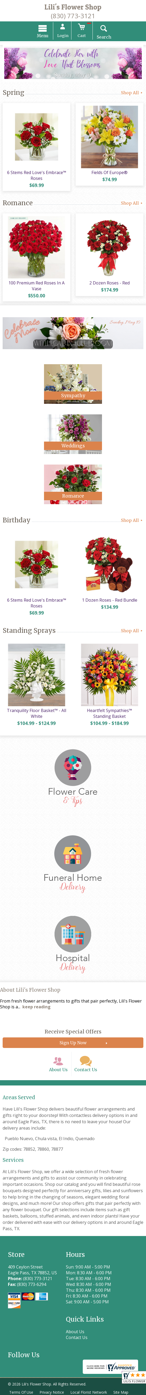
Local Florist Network (88, 1392)
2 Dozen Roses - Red (109, 283)
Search (104, 37)
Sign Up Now (73, 1042)
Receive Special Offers (73, 1031)
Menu (42, 35)
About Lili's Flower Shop (30, 990)
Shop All (132, 92)
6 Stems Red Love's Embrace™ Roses (36, 175)
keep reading (36, 1007)
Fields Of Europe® (109, 172)
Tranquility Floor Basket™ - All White (36, 713)
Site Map (120, 1392)
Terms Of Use (21, 1392)
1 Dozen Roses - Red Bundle (109, 600)
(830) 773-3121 (73, 15)
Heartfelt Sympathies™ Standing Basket (109, 713)
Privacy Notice (52, 1392)
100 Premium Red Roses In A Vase (36, 286)
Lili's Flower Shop (73, 7)
